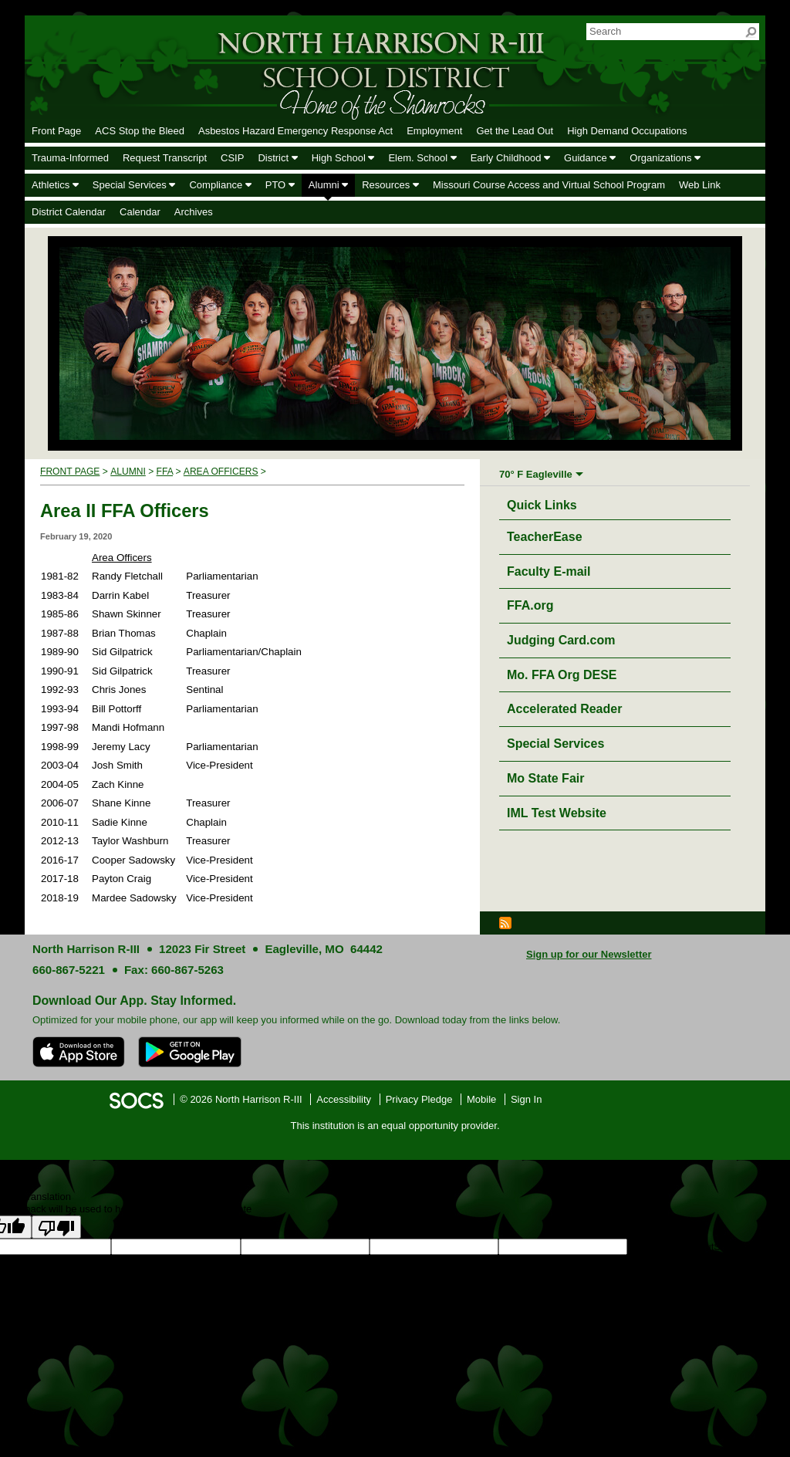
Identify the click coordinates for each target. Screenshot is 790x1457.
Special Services (555, 743)
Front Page (70, 471)
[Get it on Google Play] (189, 1051)
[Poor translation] (56, 1227)
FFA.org (530, 605)
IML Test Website (556, 813)
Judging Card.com (561, 640)
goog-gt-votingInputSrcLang (689, 1246)
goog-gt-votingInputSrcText (128, 1260)
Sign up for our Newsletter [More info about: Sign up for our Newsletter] (589, 954)
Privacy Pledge (419, 1099)
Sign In (526, 1099)
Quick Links (546, 503)
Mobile (481, 1099)
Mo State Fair (545, 778)
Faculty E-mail (548, 571)
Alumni (128, 471)
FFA (165, 471)
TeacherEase (544, 536)
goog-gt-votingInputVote (361, 1260)
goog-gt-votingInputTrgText (248, 1260)
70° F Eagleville (535, 474)
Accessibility (343, 1099)
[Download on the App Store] (78, 1051)
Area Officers (221, 471)
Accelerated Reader (564, 708)
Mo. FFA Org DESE (562, 674)
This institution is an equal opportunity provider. (395, 1125)
